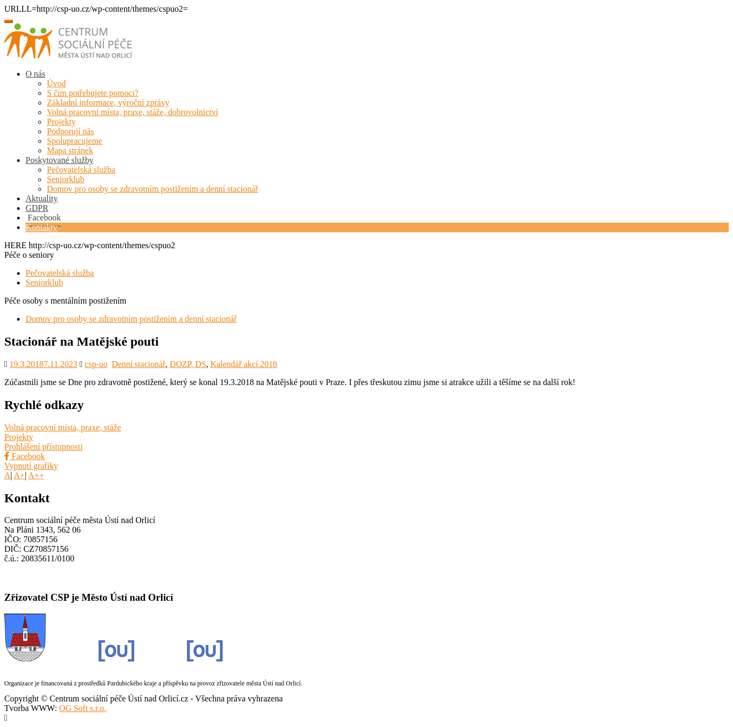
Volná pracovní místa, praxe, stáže (62, 427)
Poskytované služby (60, 160)
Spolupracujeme (74, 140)
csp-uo (96, 364)
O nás (35, 73)
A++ (36, 475)
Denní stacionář (139, 364)
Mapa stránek (70, 150)
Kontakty (42, 227)
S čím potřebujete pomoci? (93, 92)
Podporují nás (70, 131)
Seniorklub (65, 179)
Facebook (24, 456)
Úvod (56, 83)
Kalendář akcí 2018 (243, 364)
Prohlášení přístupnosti (43, 446)
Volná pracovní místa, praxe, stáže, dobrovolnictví (132, 112)
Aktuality (42, 198)
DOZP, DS (188, 364)
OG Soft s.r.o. (82, 708)
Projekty (61, 121)
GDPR (37, 208)
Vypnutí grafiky (31, 465)
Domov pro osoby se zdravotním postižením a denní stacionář (152, 188)
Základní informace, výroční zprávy (108, 102)
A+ (19, 475)
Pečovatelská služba (81, 169)
